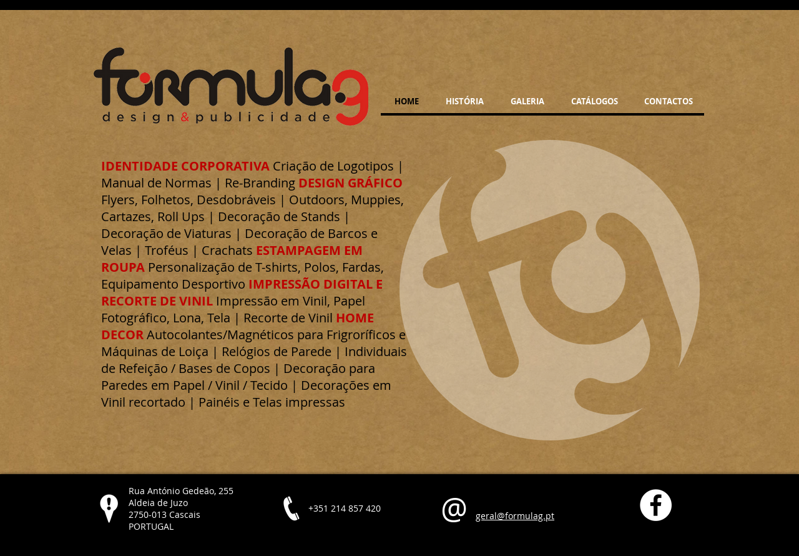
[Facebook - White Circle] (656, 505)
